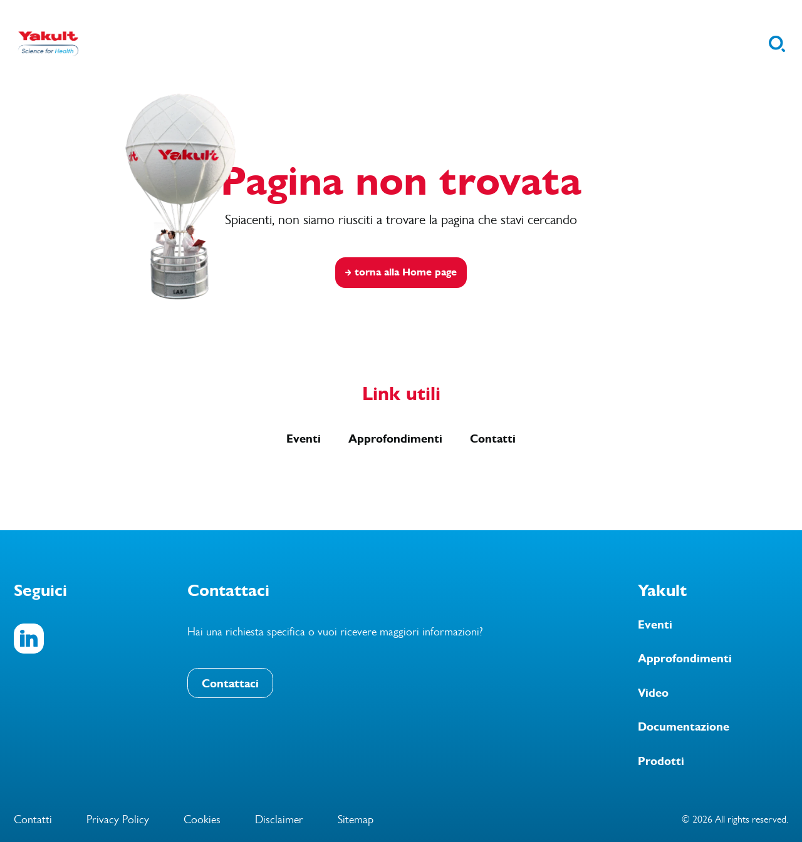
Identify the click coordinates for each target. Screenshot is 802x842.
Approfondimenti (395, 439)
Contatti (493, 439)
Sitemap (355, 819)
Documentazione (683, 727)
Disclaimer (279, 819)
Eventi (303, 439)
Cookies (202, 819)
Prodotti (661, 761)
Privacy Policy (117, 819)
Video (653, 693)
